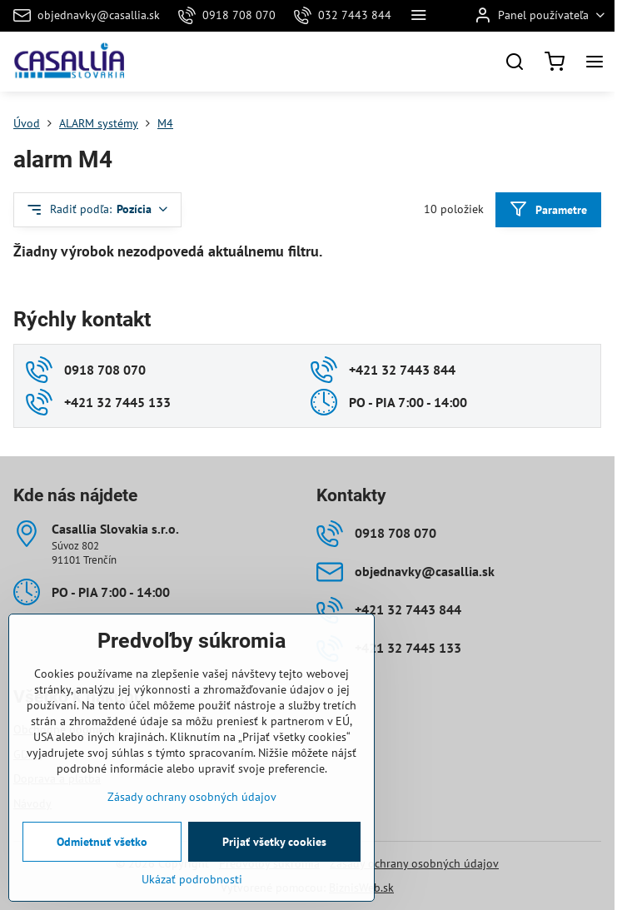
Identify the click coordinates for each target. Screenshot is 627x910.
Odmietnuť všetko (102, 864)
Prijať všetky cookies (274, 864)
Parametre (548, 209)
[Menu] (595, 61)
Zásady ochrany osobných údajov (414, 863)
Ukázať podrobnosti (192, 901)
